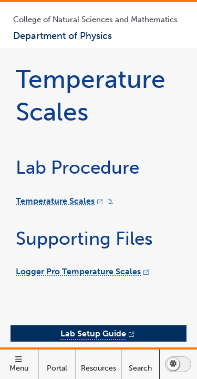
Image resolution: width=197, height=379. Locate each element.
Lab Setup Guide (118, 366)
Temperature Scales (55, 290)
